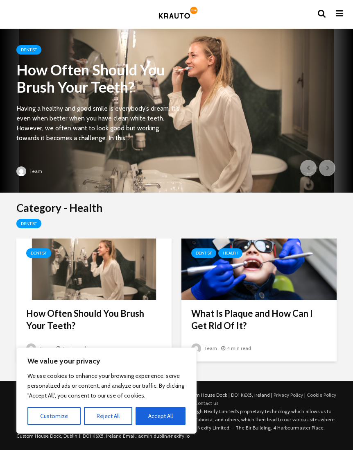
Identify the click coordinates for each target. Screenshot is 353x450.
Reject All (108, 416)
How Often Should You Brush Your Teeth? (90, 78)
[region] (106, 391)
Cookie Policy (321, 395)
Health (230, 253)
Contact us (206, 403)
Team (29, 171)
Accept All (160, 416)
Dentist (29, 49)
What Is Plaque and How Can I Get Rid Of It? (252, 319)
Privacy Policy (288, 395)
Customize (54, 416)
